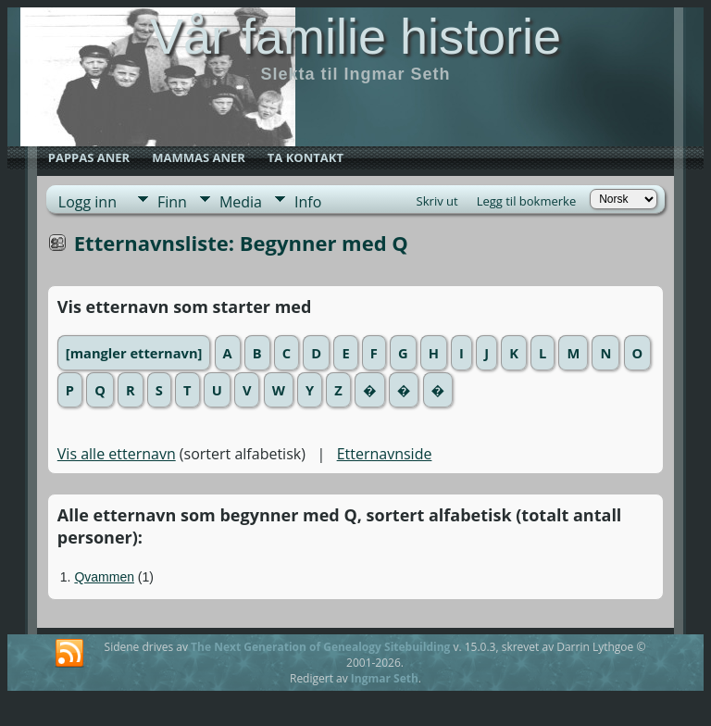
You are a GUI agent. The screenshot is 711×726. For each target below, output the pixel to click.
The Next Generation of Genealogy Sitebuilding (320, 647)
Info (307, 202)
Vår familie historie (355, 36)
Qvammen (104, 577)
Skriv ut (437, 201)
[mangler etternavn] (134, 353)
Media (240, 202)
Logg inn (87, 202)
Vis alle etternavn (116, 454)
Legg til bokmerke (527, 201)
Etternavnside (384, 454)
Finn (172, 202)
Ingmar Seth (384, 678)
